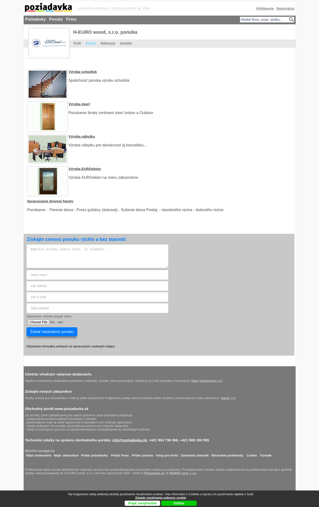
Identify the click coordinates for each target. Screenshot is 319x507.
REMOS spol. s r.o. (183, 473)
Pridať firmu (120, 454)
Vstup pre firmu (167, 454)
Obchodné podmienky (227, 454)
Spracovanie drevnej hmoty (50, 201)
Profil (77, 43)
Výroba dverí (79, 104)
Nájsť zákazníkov (66, 454)
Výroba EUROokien (85, 169)
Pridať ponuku (142, 454)
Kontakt (265, 454)
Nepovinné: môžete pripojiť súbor (49, 316)
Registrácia (285, 8)
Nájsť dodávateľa (39, 454)
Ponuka (91, 43)
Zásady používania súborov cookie (160, 497)
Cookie (252, 454)
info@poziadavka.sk (129, 440)
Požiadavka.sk (154, 473)
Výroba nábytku (82, 136)
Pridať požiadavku (94, 454)
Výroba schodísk (83, 72)
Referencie (108, 43)
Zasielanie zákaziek (195, 454)
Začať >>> (228, 398)
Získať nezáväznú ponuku (52, 332)
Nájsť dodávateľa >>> (207, 381)
